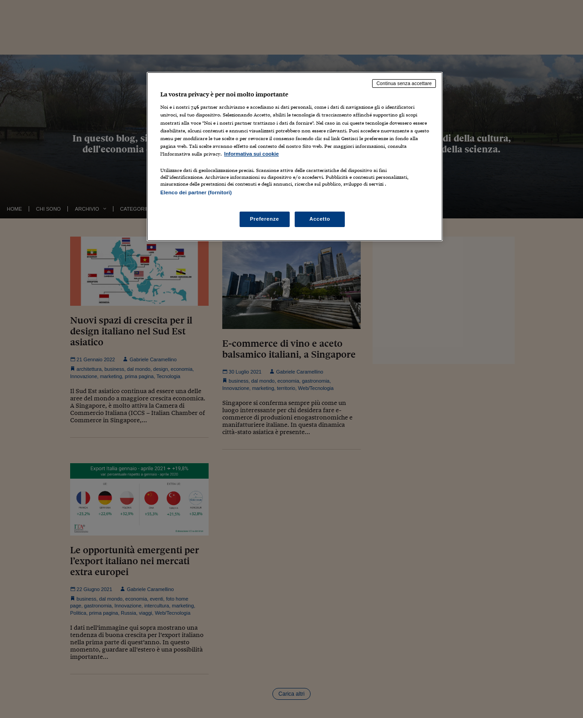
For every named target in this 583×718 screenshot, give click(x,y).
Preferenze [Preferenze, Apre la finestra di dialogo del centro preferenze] (264, 219)
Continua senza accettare (404, 83)
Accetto (319, 219)
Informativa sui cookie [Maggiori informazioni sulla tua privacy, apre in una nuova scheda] (251, 154)
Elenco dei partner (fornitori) (196, 192)
